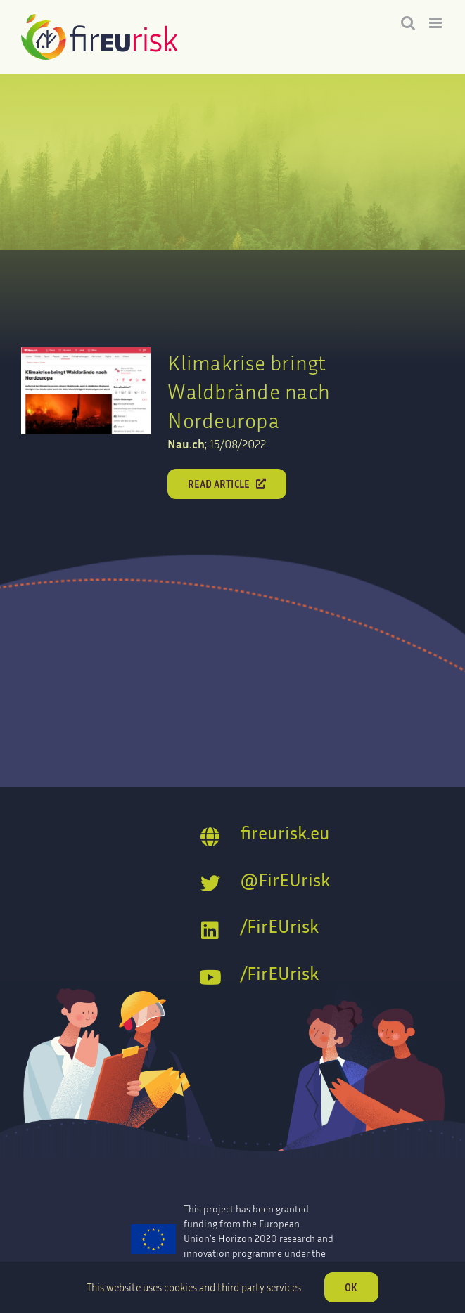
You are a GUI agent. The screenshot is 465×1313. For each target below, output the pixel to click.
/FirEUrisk (280, 926)
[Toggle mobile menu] (436, 22)
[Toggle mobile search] (408, 22)
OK (351, 1287)
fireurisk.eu (285, 832)
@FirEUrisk (285, 880)
